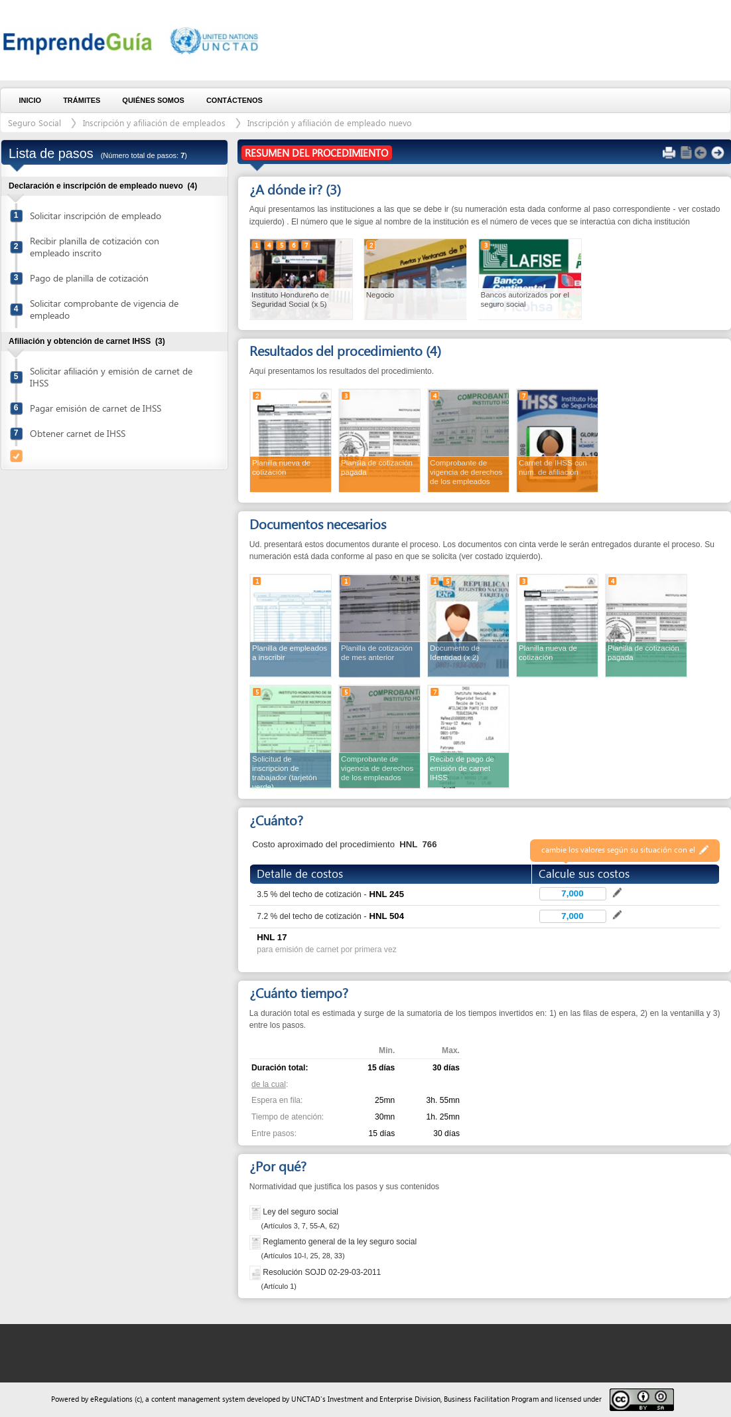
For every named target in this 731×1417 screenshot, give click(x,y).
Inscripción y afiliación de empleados (154, 122)
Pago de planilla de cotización (89, 278)
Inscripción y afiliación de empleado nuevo (329, 122)
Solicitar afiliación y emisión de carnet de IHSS (111, 377)
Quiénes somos (153, 100)
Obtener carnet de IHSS (77, 433)
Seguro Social (34, 122)
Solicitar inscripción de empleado (95, 215)
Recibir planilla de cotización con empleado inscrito (94, 246)
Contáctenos (234, 100)
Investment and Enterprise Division (384, 1398)
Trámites (81, 100)
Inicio (30, 100)
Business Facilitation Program (491, 1398)
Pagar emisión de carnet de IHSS (95, 408)
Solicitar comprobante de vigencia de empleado (104, 309)
